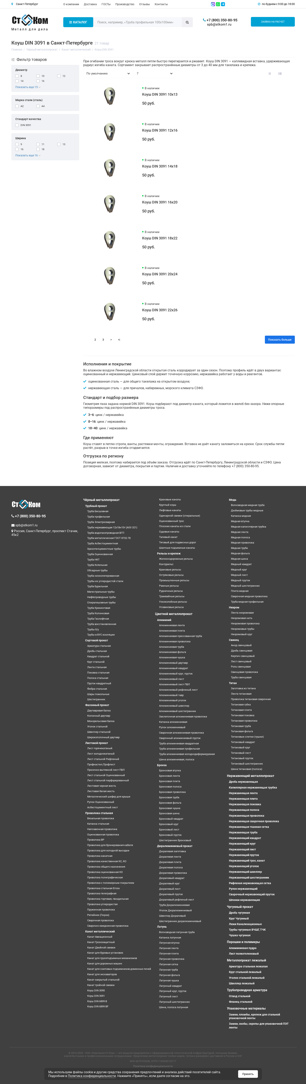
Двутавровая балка (99, 710)
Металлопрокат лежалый (246, 960)
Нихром (234, 607)
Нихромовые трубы (242, 628)
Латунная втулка (169, 942)
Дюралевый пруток (171, 894)
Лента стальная (97, 667)
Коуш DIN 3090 (96, 990)
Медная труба (239, 547)
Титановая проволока (244, 720)
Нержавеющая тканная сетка (249, 826)
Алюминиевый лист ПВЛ (174, 684)
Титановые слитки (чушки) (247, 736)
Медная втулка (240, 521)
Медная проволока (242, 542)
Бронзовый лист (169, 829)
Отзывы (144, 4)
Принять (248, 1074)
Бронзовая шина (169, 813)
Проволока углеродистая (102, 904)
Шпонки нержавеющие (244, 900)
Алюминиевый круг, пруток (176, 673)
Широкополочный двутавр (103, 737)
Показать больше (280, 339)
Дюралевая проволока (173, 872)
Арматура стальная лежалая (248, 966)
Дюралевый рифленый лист (176, 899)
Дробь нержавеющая (243, 781)
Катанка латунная (170, 937)
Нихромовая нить (241, 618)
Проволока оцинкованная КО (105, 872)
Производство (124, 4)
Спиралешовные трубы (101, 602)
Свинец (234, 640)
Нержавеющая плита (243, 798)
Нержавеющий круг (242, 843)
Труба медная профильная (247, 601)
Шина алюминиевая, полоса (176, 759)
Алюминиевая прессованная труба (180, 636)
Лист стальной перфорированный (108, 780)
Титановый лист (241, 752)
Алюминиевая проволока (174, 641)
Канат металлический (100, 931)
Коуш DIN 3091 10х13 (159, 94)
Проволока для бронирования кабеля (110, 845)
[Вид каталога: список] (280, 73)
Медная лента (239, 532)
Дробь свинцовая (241, 650)
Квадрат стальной (98, 656)
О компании (71, 4)
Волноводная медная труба (247, 505)
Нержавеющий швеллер (245, 871)
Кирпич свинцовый (243, 656)
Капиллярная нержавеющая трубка (253, 787)
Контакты (161, 4)
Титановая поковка (242, 715)
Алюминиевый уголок (172, 700)
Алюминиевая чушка (172, 657)
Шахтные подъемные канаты (177, 547)
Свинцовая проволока (244, 671)
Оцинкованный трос (171, 521)
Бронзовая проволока (172, 791)
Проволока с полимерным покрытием (110, 882)
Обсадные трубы (97, 570)
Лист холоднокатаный (101, 753)
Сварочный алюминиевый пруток (180, 738)
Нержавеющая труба (243, 832)
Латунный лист (168, 996)
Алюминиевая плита (172, 630)
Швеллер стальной (99, 731)
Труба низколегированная (103, 575)
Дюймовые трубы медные (247, 510)
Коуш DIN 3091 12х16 (159, 130)
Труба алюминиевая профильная (179, 748)
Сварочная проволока (100, 920)
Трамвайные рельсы (171, 596)
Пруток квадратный (99, 683)
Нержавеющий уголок (244, 866)
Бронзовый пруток (170, 834)
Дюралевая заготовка (172, 851)
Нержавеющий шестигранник (249, 877)
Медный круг (239, 569)
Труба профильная (98, 516)
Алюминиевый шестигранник (177, 711)
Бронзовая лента (169, 775)
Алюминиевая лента (172, 625)
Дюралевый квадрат (171, 878)
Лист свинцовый (241, 661)
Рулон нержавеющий (243, 888)
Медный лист (239, 574)
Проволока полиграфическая (105, 877)
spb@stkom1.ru (219, 24)
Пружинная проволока (101, 909)
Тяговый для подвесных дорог (177, 542)
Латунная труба (168, 969)
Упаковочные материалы (246, 1008)
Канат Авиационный (99, 936)
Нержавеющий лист (242, 849)
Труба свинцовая (241, 677)
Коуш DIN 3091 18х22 (159, 238)
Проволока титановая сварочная (251, 699)
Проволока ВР (95, 839)
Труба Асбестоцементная (102, 543)
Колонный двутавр (98, 715)
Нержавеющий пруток (244, 855)
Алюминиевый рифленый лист (178, 689)
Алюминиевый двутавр (173, 662)
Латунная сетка (168, 964)
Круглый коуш (167, 504)
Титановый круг (240, 747)
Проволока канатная (99, 855)
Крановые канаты (170, 499)
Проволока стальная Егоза (103, 888)
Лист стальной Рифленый (103, 759)
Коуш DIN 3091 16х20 (159, 202)
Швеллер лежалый (242, 983)
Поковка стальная (98, 672)
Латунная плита (169, 953)
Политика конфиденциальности (153, 1066)
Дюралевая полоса (171, 867)
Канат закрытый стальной (103, 979)
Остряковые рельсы (171, 574)
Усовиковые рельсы (171, 607)
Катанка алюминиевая (173, 721)
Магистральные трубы (101, 591)
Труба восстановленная (101, 624)
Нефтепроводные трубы (101, 597)
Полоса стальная (97, 677)
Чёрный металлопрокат (101, 500)
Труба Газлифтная (98, 618)
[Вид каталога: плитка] (269, 73)
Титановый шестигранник (247, 763)
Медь (232, 499)
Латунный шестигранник (174, 1001)
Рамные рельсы (169, 585)
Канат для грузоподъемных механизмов (112, 958)
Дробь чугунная (239, 912)
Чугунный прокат (240, 907)
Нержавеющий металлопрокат (250, 776)
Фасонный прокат (97, 705)
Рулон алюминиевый (172, 727)
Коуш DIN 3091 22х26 (159, 310)
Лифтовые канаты (170, 510)
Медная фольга (240, 553)
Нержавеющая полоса (244, 809)
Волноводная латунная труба (177, 932)
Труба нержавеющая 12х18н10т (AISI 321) (112, 527)
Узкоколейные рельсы (173, 601)
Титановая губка (241, 704)
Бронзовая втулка (170, 770)
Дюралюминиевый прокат (174, 846)
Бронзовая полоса (170, 786)
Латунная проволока (171, 958)
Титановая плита (241, 709)
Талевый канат (168, 537)
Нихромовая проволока (245, 623)
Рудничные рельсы (171, 590)
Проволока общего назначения (106, 866)
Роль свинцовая (241, 666)
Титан (233, 683)
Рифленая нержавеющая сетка (250, 883)
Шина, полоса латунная (173, 1007)
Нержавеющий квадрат (245, 838)
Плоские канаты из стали (175, 526)
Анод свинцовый (241, 645)
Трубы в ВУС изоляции (101, 634)
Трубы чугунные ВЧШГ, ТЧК (247, 929)
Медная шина (239, 558)
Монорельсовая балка (100, 721)
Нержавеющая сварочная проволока (254, 821)
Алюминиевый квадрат (173, 668)
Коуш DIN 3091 (96, 995)
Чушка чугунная (240, 935)
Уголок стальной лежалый (246, 977)
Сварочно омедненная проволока (107, 925)
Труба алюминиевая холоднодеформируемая (187, 754)
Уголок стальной (97, 726)
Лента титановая (241, 693)
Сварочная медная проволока (249, 596)
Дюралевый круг (169, 883)
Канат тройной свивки (101, 985)
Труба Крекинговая (98, 607)
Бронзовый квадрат (171, 818)
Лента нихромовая (242, 612)
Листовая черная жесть (101, 785)
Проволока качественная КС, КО (106, 861)
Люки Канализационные (245, 924)
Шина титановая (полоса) (246, 769)
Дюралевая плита (170, 862)
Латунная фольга (169, 975)
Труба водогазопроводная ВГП (105, 532)
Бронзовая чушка (169, 808)
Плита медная (240, 590)
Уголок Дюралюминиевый (175, 910)
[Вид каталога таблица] (290, 73)
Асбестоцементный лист (102, 807)
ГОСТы (106, 4)
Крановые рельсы (170, 569)
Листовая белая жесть (101, 791)
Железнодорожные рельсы (176, 558)
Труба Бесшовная (97, 511)
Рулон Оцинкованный (100, 801)
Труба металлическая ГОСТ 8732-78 (109, 538)
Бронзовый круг (168, 824)
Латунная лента (168, 948)
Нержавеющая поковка (245, 804)
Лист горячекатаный (99, 748)
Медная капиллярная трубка (248, 526)
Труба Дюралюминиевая (174, 904)
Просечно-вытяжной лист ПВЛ (106, 769)
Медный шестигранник (245, 585)
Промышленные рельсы (174, 580)
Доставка (90, 4)
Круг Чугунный (239, 918)
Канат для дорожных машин (104, 963)
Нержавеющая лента (243, 793)
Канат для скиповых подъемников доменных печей (119, 968)
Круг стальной (96, 661)
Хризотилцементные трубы (104, 548)
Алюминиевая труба (171, 646)
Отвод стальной (239, 996)
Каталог (78, 22)
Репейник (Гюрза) (98, 914)
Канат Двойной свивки (101, 947)
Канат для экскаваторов (102, 974)
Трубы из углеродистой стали (105, 581)
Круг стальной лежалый (245, 972)
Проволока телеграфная (101, 893)
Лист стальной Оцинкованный (106, 775)
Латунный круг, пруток (172, 991)
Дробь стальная (97, 651)
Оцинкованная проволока (103, 834)
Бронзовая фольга (170, 802)
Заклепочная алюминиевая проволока (183, 716)
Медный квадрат (241, 564)
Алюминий (164, 620)
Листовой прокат (96, 743)
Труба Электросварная (101, 522)
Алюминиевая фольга (172, 652)
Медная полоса (240, 537)
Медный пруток (240, 580)
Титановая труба (241, 726)
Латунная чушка (169, 980)
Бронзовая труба (169, 797)
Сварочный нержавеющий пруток (252, 894)
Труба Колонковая (98, 613)
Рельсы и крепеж (169, 553)
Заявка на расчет (273, 21)
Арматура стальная (99, 645)
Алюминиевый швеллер (174, 705)
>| (119, 339)
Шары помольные (98, 694)
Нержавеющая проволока (246, 815)
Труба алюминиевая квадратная (179, 743)
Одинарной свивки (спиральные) (179, 515)
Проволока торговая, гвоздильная (108, 898)
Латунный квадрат (170, 985)
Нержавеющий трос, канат (247, 860)
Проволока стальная (99, 813)
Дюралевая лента (170, 856)
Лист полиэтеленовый (244, 953)
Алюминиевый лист (171, 678)
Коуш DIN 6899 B (97, 1001)
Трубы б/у (93, 629)
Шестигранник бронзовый (175, 840)
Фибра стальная (97, 688)
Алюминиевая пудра (242, 948)
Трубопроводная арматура (247, 990)
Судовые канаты (169, 531)
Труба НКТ (93, 559)
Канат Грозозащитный (101, 942)
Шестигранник (96, 699)
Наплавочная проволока (102, 829)
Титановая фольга (242, 731)
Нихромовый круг (241, 634)
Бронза (162, 765)
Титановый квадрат (243, 742)
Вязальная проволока (100, 818)
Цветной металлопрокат (173, 614)
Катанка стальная (98, 823)
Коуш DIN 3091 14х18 (159, 166)
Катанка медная (241, 515)
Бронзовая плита (169, 781)
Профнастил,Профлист (101, 764)
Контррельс (166, 564)
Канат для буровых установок (105, 952)
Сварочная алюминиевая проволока (181, 732)
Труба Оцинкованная (100, 554)
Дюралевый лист (169, 888)
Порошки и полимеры (243, 942)
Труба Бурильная (97, 586)
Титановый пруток (242, 758)
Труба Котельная (97, 564)
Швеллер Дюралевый (172, 915)
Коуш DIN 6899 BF (97, 1006)
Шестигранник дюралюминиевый (180, 921)
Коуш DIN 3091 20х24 (159, 274)
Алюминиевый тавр (171, 695)
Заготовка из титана (243, 688)
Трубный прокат (96, 506)
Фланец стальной (240, 1001)
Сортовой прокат (96, 640)
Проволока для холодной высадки (108, 850)
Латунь (162, 926)
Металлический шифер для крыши (108, 796)
